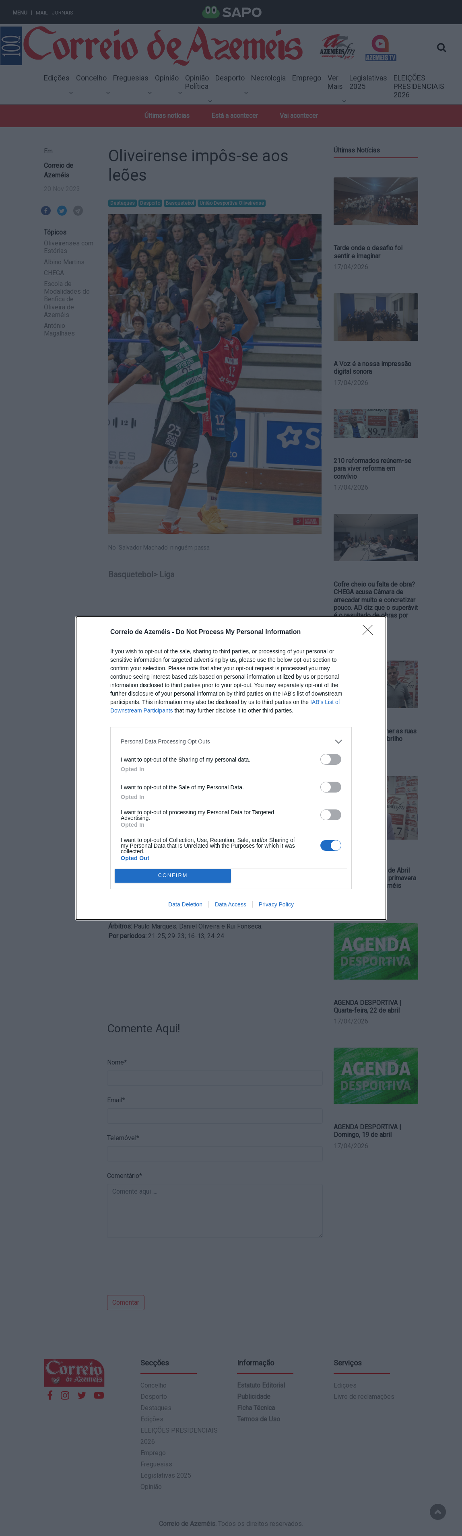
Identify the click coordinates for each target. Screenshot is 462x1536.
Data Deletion (185, 904)
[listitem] (231, 741)
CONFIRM (173, 876)
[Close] (370, 632)
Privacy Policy (276, 904)
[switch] (330, 759)
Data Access (230, 904)
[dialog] (231, 768)
